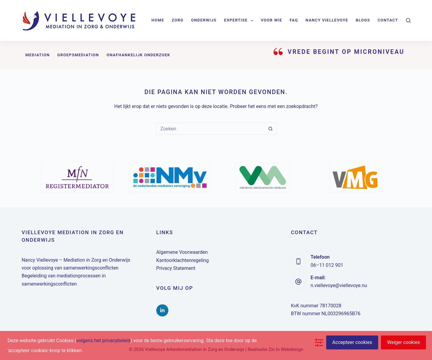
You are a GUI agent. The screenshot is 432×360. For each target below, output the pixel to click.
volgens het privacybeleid (103, 340)
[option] (77, 177)
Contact (388, 20)
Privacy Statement (175, 268)
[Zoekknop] (271, 129)
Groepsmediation (78, 55)
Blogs (363, 20)
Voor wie (271, 20)
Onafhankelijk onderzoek (138, 55)
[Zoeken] (408, 20)
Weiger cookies (403, 342)
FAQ (294, 20)
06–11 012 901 (326, 265)
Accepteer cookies (352, 342)
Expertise (239, 20)
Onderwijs (203, 20)
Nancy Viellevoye (327, 20)
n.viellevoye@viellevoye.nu (338, 285)
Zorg (178, 20)
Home (157, 20)
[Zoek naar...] (210, 129)
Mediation (37, 55)
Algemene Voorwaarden (182, 252)
